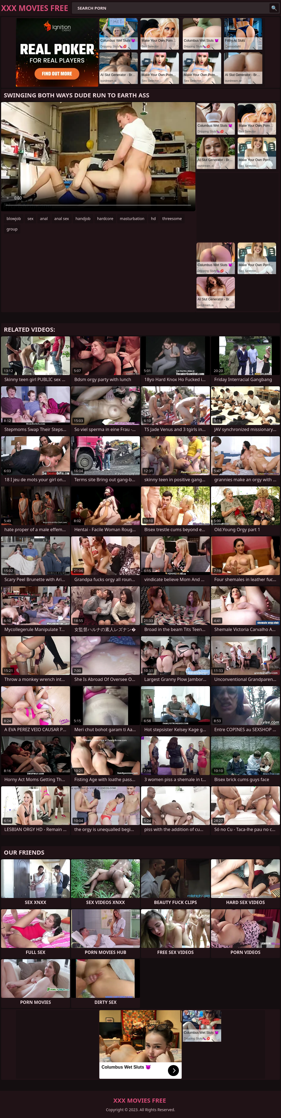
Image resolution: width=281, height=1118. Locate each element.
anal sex (61, 218)
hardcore (105, 218)
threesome (172, 218)
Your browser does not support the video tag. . (98, 156)
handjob (82, 218)
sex (30, 218)
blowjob (14, 218)
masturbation (132, 218)
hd (153, 218)
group (12, 229)
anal (44, 218)
